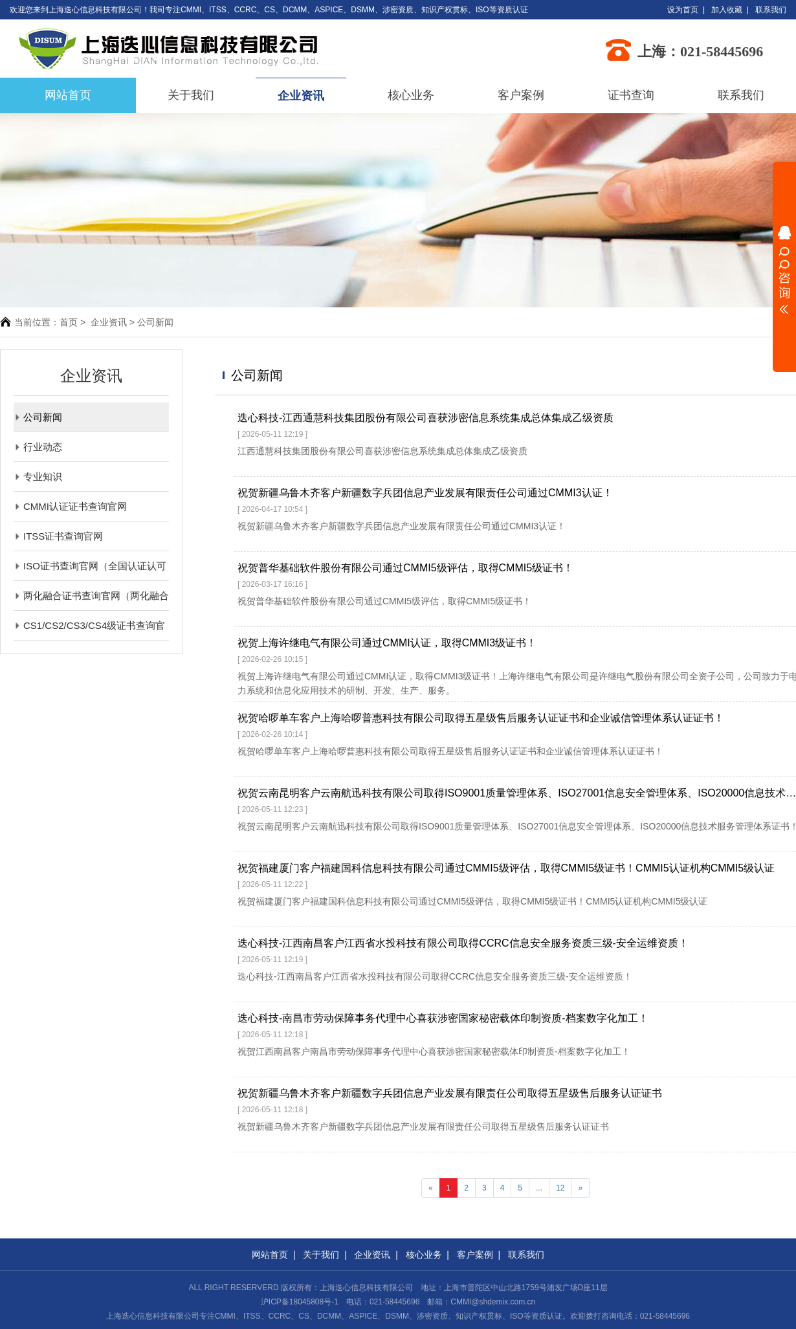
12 (560, 1187)
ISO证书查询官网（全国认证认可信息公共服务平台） (90, 565)
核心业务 (411, 95)
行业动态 (38, 446)
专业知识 (38, 476)
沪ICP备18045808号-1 (299, 1301)
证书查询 (631, 95)
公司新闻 (38, 417)
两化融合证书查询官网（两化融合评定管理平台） (91, 595)
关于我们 (191, 95)
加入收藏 (726, 9)
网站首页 (270, 1254)
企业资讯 (301, 95)
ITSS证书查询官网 (58, 536)
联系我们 (770, 9)
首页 (69, 322)
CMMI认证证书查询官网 (70, 506)
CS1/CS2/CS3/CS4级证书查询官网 (89, 625)
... (539, 1187)
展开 (784, 269)
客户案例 (521, 95)
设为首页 (682, 9)
